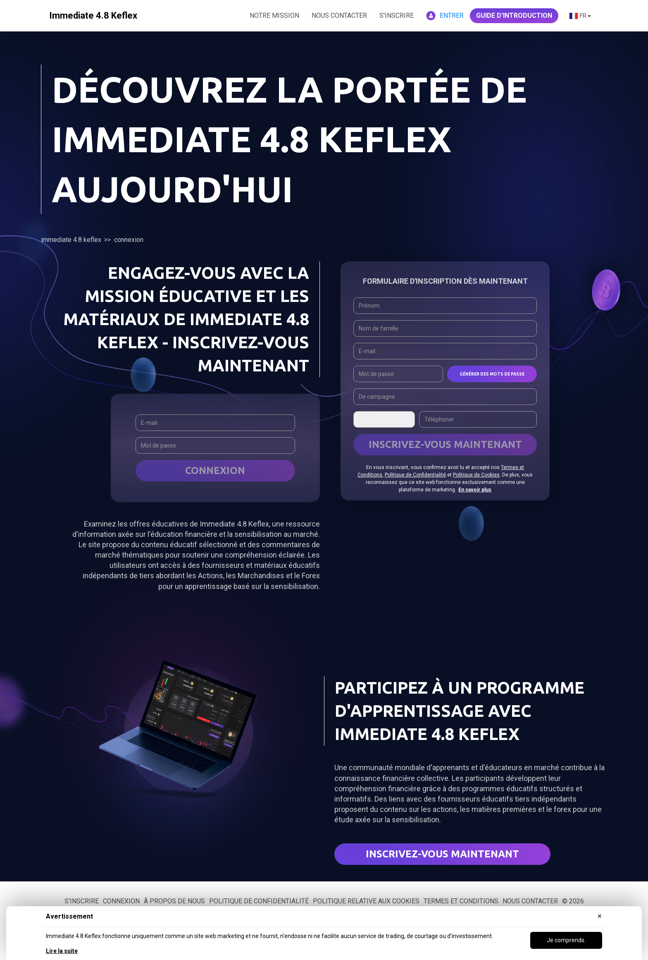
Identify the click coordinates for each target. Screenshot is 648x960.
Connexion (215, 470)
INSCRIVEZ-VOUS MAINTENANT (445, 444)
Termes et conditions (461, 901)
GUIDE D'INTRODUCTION (514, 15)
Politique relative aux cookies (366, 901)
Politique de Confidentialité (415, 475)
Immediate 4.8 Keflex (71, 240)
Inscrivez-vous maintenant (442, 853)
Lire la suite (62, 951)
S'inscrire (396, 15)
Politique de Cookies (476, 475)
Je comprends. (566, 940)
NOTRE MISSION (274, 15)
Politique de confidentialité (259, 901)
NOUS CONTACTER (339, 15)
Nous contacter (530, 901)
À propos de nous (174, 901)
